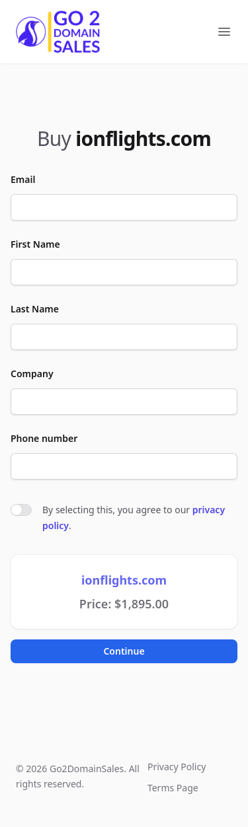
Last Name (35, 309)
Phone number (44, 438)
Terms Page (172, 787)
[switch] (21, 510)
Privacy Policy (176, 766)
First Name (35, 244)
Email (23, 179)
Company (32, 373)
